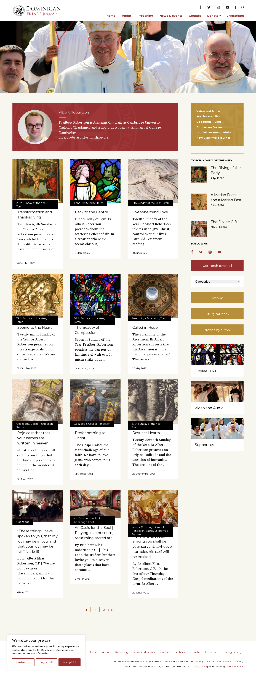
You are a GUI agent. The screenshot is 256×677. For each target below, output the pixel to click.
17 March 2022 (25, 479)
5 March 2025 (82, 252)
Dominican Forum (209, 127)
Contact (165, 652)
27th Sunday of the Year (146, 423)
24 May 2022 (139, 368)
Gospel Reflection (42, 423)
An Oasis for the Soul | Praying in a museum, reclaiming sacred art (94, 532)
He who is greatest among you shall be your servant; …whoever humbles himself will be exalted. (152, 546)
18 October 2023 (26, 368)
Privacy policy (199, 666)
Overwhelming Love (150, 212)
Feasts (136, 527)
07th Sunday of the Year (89, 318)
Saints (20, 427)
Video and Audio (208, 111)
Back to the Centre (91, 212)
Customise (23, 662)
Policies (180, 652)
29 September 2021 (143, 473)
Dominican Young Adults (213, 132)
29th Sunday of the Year (31, 318)
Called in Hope (145, 327)
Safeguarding (233, 652)
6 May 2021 (23, 592)
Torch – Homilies (208, 116)
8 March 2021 (82, 578)
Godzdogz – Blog (208, 121)
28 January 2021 (141, 592)
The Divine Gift (224, 222)
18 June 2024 (139, 252)
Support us (204, 445)
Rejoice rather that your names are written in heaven (33, 438)
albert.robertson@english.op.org (84, 137)
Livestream (212, 652)
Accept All (69, 662)
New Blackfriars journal (213, 137)
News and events (144, 652)
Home (93, 652)
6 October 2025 (26, 263)
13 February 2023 (84, 368)
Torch (19, 206)
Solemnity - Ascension (145, 318)
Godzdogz (22, 423)
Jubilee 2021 (205, 371)
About (106, 652)
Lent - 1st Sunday (84, 203)
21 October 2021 (84, 473)
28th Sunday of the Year (31, 203)
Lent (91, 522)
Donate (195, 652)
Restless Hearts (146, 433)
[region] (46, 652)
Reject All (46, 662)
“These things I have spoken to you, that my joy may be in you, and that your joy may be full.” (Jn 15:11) (37, 541)
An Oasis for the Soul (87, 518)
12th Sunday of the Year (146, 203)
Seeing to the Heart (34, 327)
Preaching (121, 652)
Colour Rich (237, 666)
